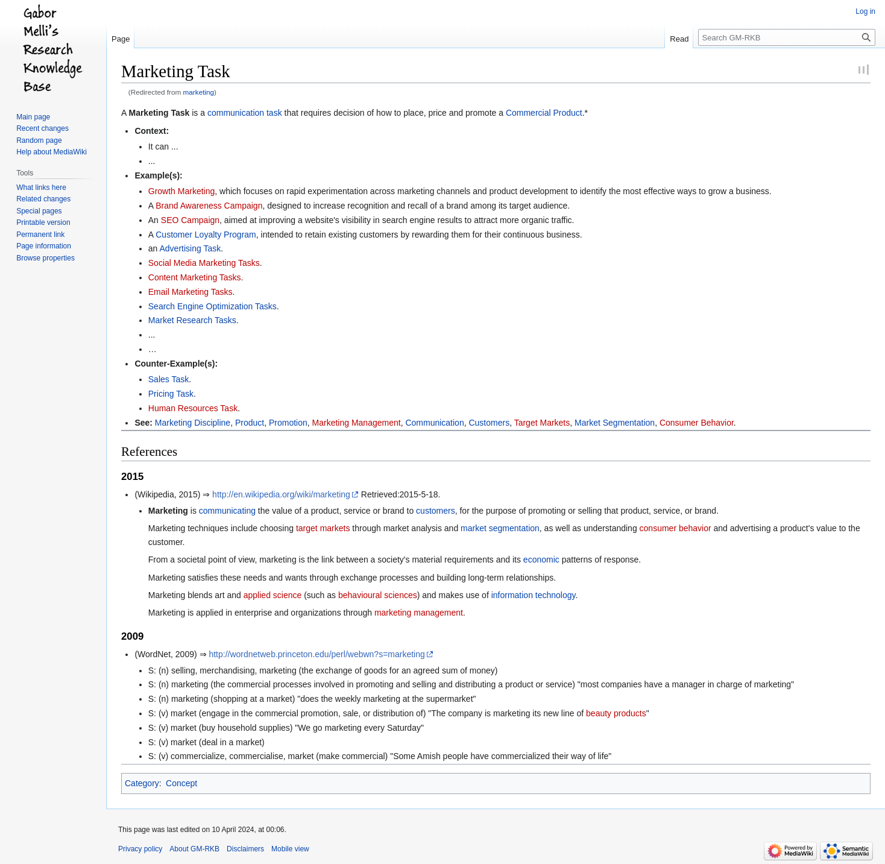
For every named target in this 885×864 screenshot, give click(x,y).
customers (435, 511)
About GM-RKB (194, 849)
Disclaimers (245, 849)
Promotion (288, 422)
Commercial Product (544, 113)
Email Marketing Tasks (190, 292)
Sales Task (168, 379)
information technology (533, 595)
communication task (244, 113)
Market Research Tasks (192, 320)
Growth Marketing (181, 191)
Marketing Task (158, 113)
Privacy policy (140, 849)
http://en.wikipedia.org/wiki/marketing (281, 494)
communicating (227, 511)
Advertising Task (190, 248)
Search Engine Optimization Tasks (212, 306)
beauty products (616, 713)
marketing (199, 92)
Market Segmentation (615, 422)
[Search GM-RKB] (786, 37)
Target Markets (542, 422)
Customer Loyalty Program (206, 234)
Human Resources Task (193, 408)
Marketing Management (356, 422)
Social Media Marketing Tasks (204, 263)
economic (541, 559)
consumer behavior (675, 528)
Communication (434, 422)
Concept (181, 783)
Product (249, 422)
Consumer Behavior (697, 422)
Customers (488, 422)
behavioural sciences (377, 595)
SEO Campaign (190, 220)
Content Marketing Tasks (194, 277)
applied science (273, 595)
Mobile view (290, 849)
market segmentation (500, 528)
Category (142, 783)
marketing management (418, 612)
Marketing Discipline (192, 422)
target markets (323, 528)
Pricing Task (171, 394)
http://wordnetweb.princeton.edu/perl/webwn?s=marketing (316, 654)
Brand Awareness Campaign (209, 205)
